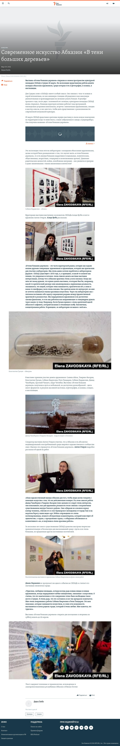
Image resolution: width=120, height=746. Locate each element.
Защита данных (7, 738)
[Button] (6, 81)
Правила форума (37, 731)
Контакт (4, 731)
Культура (4, 48)
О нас (3, 727)
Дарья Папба (5, 70)
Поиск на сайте (36, 727)
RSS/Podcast (35, 735)
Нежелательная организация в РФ (13, 735)
